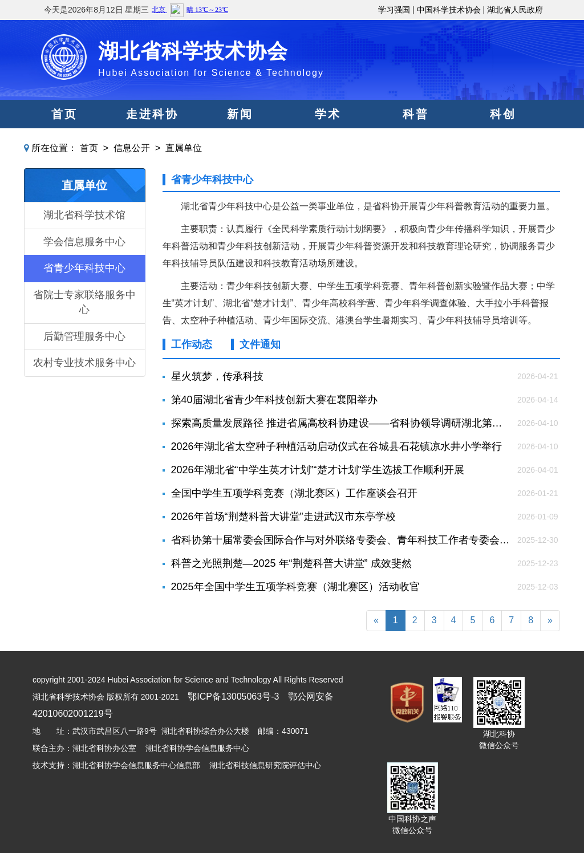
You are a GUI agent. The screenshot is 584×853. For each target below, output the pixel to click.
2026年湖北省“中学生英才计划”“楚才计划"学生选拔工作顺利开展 (317, 470)
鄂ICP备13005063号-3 (233, 696)
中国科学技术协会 (449, 9)
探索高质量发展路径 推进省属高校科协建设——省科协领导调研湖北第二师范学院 (341, 423)
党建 (240, 142)
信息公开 (131, 148)
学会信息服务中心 (84, 241)
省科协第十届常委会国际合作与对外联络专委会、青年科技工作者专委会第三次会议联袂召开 (341, 540)
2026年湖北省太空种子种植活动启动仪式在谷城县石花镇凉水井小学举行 (336, 446)
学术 (328, 114)
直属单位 (183, 148)
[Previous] (376, 620)
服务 (328, 142)
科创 (503, 114)
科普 (416, 114)
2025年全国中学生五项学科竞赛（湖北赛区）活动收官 (295, 586)
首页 (64, 114)
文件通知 (260, 344)
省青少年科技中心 (84, 268)
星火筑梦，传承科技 (217, 376)
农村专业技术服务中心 (84, 362)
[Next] (550, 620)
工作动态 (191, 344)
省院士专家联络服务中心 (84, 302)
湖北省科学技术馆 (84, 215)
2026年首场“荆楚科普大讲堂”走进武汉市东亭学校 (283, 516)
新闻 (240, 114)
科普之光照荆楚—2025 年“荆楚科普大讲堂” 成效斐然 (291, 563)
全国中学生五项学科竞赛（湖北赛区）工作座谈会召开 (294, 493)
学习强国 (394, 9)
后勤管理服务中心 (84, 336)
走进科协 (152, 114)
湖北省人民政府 (515, 9)
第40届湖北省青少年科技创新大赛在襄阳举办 (274, 399)
